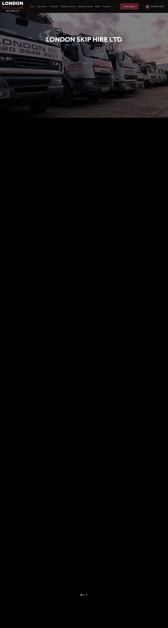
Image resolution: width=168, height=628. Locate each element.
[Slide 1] (81, 595)
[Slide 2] (84, 595)
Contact (107, 6)
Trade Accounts (68, 6)
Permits (54, 6)
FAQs (97, 6)
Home (32, 6)
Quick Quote (129, 6)
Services (42, 6)
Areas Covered (85, 6)
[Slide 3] (86, 595)
